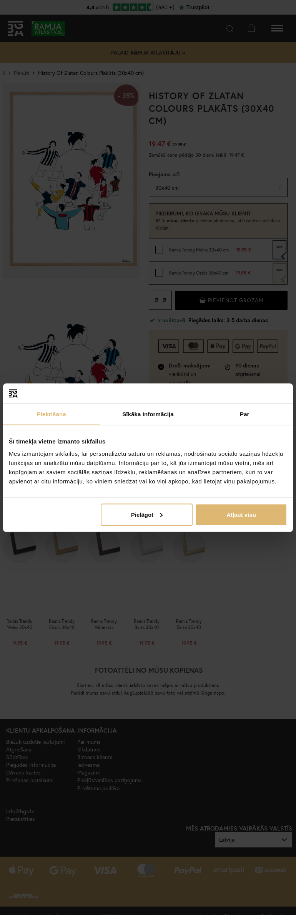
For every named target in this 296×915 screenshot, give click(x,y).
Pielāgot (147, 514)
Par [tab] (244, 414)
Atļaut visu (241, 514)
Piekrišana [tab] (51, 414)
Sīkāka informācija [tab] (148, 414)
